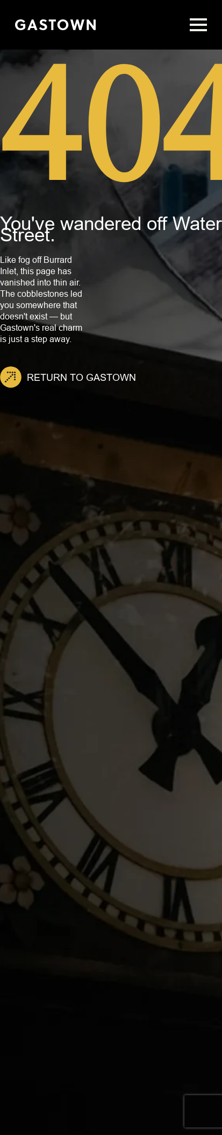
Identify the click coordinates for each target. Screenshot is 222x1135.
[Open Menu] (198, 24)
